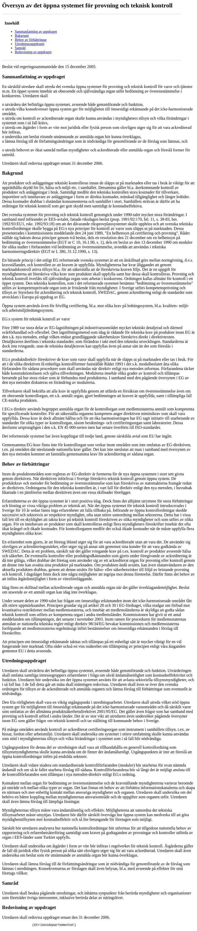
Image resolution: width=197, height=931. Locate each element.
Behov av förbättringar (31, 40)
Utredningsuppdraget (29, 44)
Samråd (20, 48)
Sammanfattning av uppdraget (36, 31)
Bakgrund (22, 36)
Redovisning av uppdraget (33, 52)
